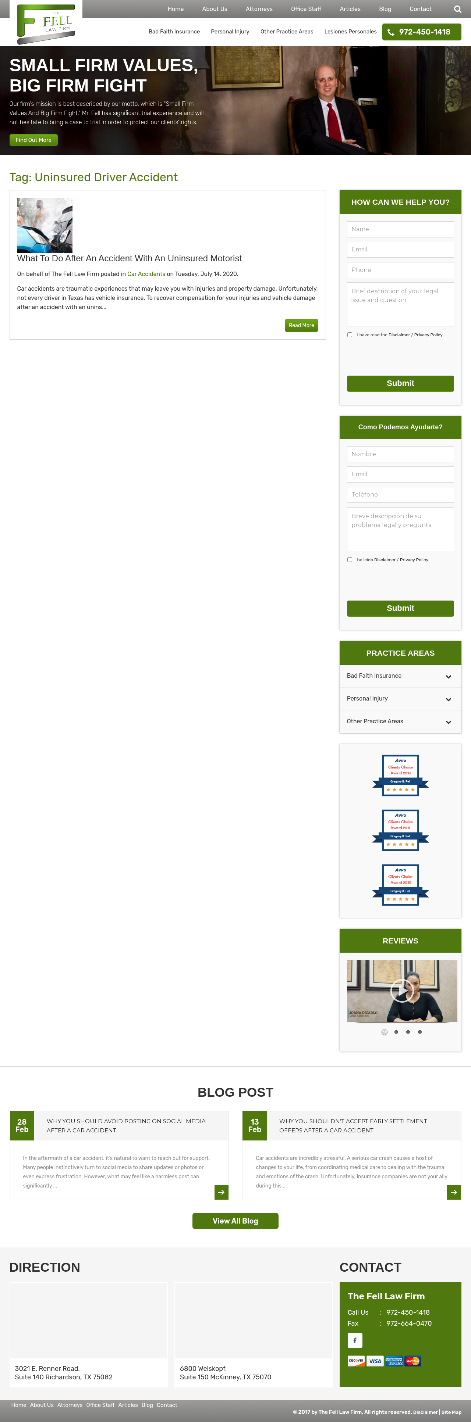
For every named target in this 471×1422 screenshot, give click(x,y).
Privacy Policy (428, 343)
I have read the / (400, 343)
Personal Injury (230, 31)
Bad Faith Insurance (174, 31)
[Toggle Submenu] (448, 673)
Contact (421, 9)
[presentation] (403, 365)
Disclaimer (399, 343)
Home (176, 9)
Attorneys (259, 9)
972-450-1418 (424, 32)
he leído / (392, 562)
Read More (295, 334)
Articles (350, 9)
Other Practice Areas (287, 31)
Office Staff (306, 9)
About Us (214, 9)
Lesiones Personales (351, 31)
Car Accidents (146, 282)
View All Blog (235, 1217)
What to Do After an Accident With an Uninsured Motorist (129, 267)
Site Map (451, 1409)
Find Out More (41, 145)
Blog (385, 9)
